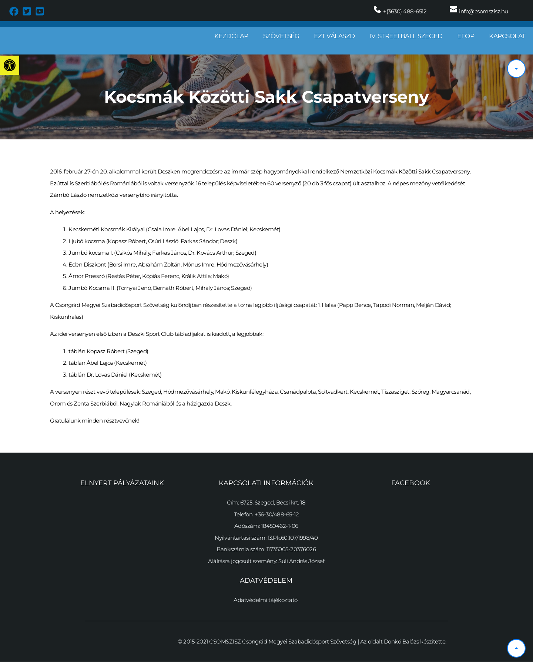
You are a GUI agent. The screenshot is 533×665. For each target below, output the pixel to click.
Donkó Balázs (401, 644)
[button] (9, 65)
